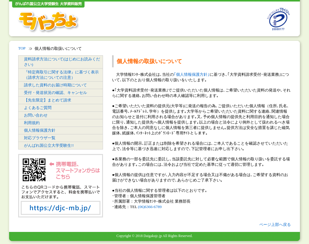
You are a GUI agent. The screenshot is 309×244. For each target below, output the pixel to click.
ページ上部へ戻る (275, 224)
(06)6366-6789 (150, 206)
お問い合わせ (36, 115)
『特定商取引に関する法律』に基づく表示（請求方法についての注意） (61, 75)
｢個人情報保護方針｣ (192, 74)
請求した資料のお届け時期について (55, 85)
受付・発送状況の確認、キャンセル (55, 92)
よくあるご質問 (37, 107)
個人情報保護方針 (39, 130)
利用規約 (32, 122)
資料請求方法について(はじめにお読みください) (62, 62)
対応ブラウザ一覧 (39, 138)
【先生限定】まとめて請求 (47, 100)
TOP (21, 48)
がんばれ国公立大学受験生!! (49, 145)
